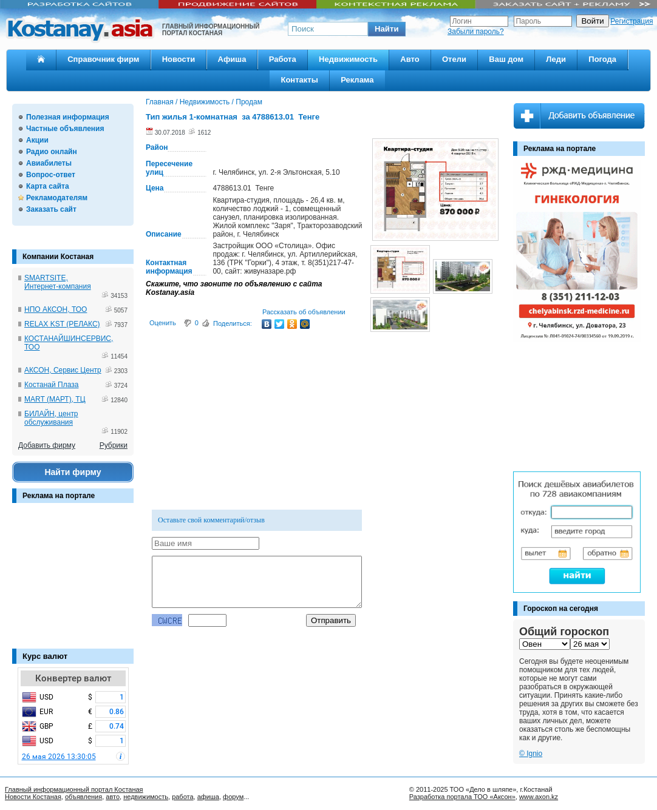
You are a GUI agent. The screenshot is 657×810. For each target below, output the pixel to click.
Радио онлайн (51, 151)
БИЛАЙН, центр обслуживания (51, 418)
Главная (160, 102)
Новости (179, 59)
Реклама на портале (58, 495)
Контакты (299, 79)
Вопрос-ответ (50, 174)
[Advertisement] (73, 582)
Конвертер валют (73, 678)
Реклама (357, 79)
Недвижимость (348, 59)
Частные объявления (65, 128)
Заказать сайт (51, 209)
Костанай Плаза (51, 384)
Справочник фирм (103, 59)
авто (113, 796)
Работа (282, 59)
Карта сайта (47, 186)
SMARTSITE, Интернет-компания (57, 282)
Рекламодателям (56, 198)
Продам (249, 102)
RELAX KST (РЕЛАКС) (62, 324)
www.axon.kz (538, 796)
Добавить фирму (46, 445)
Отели (454, 59)
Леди (556, 59)
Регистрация (631, 21)
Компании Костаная (58, 256)
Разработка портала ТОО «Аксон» (462, 796)
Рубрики (114, 445)
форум (233, 796)
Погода (602, 59)
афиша (208, 796)
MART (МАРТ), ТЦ (55, 399)
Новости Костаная (33, 796)
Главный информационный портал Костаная (74, 789)
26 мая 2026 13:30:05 (59, 756)
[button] (387, 29)
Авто (409, 59)
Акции (37, 140)
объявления (83, 796)
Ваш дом (506, 59)
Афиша (232, 59)
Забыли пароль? (476, 31)
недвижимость (145, 796)
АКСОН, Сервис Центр (62, 370)
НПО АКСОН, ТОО (55, 309)
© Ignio (530, 753)
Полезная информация (67, 117)
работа (182, 796)
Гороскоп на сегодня (560, 608)
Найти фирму (72, 472)
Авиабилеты (49, 163)
